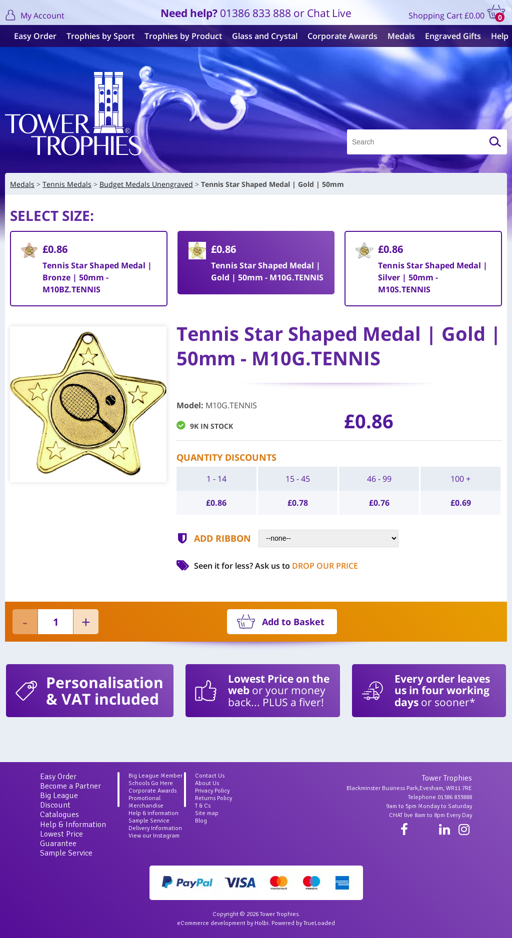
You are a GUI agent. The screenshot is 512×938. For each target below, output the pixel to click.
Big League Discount (59, 800)
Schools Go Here (150, 783)
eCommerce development (211, 923)
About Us (207, 783)
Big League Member (155, 776)
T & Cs (202, 806)
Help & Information (73, 825)
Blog (201, 821)
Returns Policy (213, 798)
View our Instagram (154, 836)
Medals (397, 35)
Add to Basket (293, 622)
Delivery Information (155, 828)
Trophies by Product (179, 35)
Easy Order (31, 35)
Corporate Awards (339, 35)
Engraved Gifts (449, 35)
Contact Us (209, 776)
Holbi (261, 923)
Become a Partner (70, 786)
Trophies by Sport (96, 35)
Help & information (153, 813)
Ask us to (306, 565)
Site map (206, 813)
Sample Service (66, 853)
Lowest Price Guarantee (61, 839)
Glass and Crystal (261, 35)
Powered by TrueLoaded (303, 923)
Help (495, 35)
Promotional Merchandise (146, 802)
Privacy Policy (212, 791)
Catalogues (59, 815)
